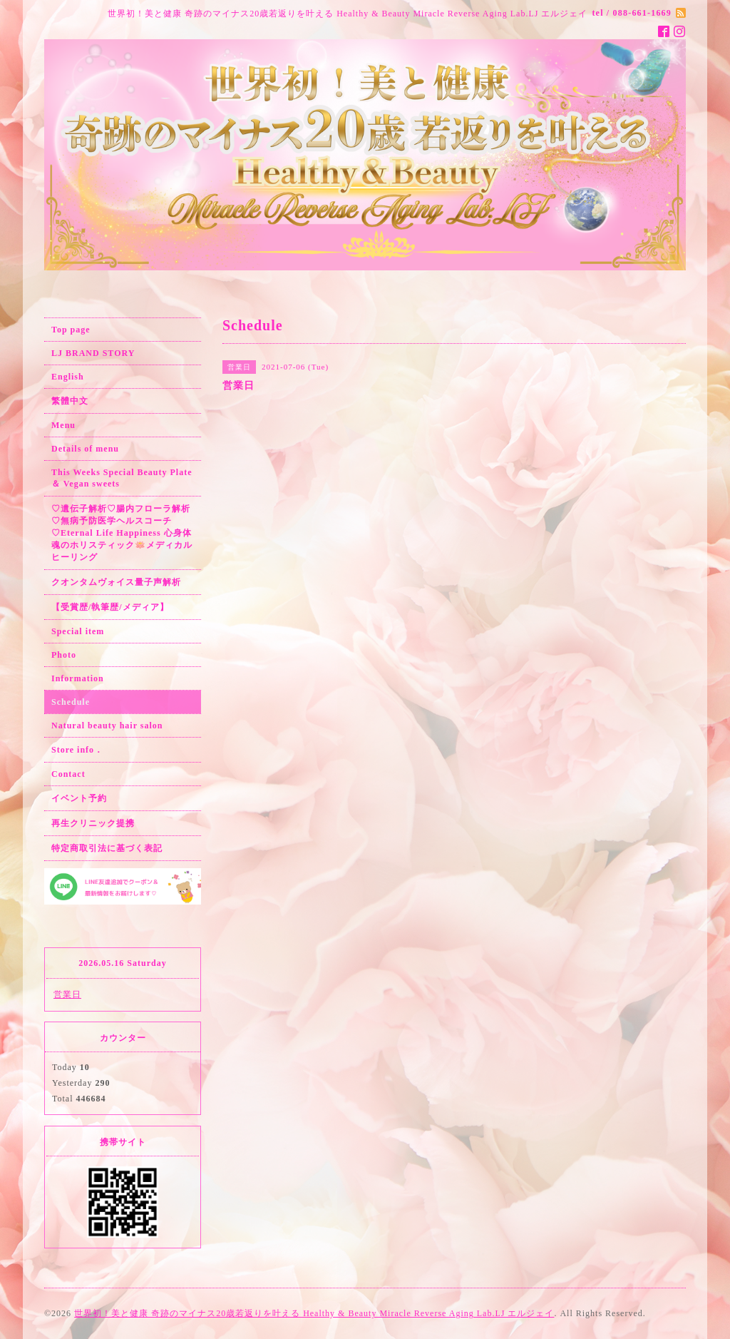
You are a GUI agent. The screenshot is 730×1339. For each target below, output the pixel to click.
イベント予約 (79, 798)
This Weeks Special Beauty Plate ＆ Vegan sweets (121, 478)
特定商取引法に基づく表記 (107, 848)
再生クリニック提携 (93, 823)
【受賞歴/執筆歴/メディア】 (110, 607)
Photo (63, 655)
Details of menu (85, 449)
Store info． (77, 750)
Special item (77, 631)
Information (77, 678)
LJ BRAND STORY (93, 353)
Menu (63, 425)
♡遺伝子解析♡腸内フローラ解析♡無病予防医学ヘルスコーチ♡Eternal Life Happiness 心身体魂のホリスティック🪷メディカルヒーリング (121, 533)
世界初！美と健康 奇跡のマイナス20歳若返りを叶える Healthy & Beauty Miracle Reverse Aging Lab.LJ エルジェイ (314, 1313)
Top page (71, 330)
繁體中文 (69, 401)
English (67, 377)
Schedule (70, 702)
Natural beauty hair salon (107, 725)
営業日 (67, 994)
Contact (68, 774)
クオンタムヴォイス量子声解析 (116, 582)
